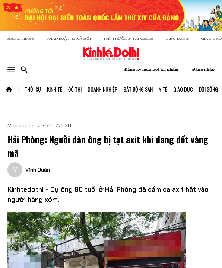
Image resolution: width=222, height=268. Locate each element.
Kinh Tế (54, 89)
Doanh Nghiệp (102, 89)
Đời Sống (208, 89)
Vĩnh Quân (37, 169)
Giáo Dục (183, 89)
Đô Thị (75, 89)
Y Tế (163, 89)
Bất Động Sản (138, 89)
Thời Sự (33, 89)
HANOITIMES (21, 38)
